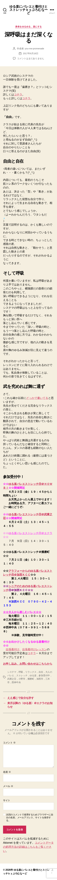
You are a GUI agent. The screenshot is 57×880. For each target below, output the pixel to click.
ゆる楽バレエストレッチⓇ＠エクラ (30, 533)
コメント (9, 742)
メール (8, 786)
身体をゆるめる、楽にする (28, 26)
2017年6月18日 (30, 53)
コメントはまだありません (30, 58)
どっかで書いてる (37, 398)
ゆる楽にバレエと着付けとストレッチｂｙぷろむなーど (28, 10)
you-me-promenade (34, 48)
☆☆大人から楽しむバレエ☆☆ (22, 612)
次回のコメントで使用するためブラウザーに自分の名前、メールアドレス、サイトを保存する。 (29, 817)
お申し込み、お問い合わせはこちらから (27, 663)
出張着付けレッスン (34, 649)
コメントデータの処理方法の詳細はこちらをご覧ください (28, 847)
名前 (7, 772)
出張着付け (12, 649)
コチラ (18, 94)
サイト (6, 800)
